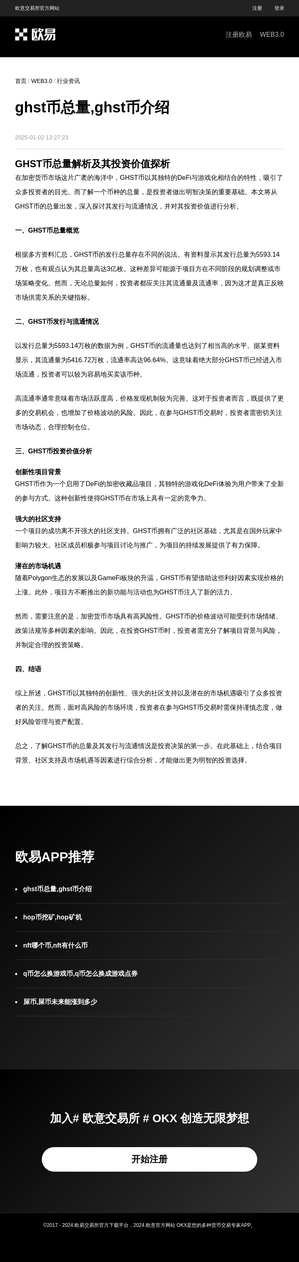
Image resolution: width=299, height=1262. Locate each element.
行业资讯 (68, 81)
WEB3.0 (272, 34)
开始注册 (149, 1159)
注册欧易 (239, 34)
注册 (257, 8)
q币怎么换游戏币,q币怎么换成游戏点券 (80, 973)
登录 (279, 8)
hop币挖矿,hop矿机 (52, 917)
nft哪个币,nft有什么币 (55, 945)
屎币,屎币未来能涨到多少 (60, 1001)
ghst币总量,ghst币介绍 (57, 888)
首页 (21, 81)
